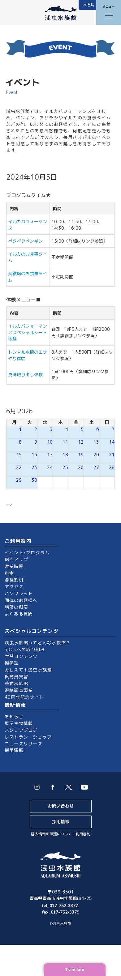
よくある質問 (19, 614)
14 (112, 442)
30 (34, 480)
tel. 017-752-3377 (60, 906)
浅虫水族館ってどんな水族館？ (38, 643)
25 (65, 467)
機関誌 (12, 663)
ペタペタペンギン (25, 241)
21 (112, 455)
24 (50, 467)
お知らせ (14, 716)
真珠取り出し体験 (25, 374)
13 (96, 442)
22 (19, 467)
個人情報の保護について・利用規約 (60, 834)
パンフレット (19, 593)
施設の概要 (16, 607)
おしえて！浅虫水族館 (28, 670)
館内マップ (16, 559)
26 (81, 467)
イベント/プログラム (27, 553)
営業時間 (14, 566)
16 (34, 455)
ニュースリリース (23, 744)
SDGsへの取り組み (25, 649)
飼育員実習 (16, 677)
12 (81, 442)
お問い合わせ (61, 806)
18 (65, 455)
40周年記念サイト (24, 697)
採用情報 (14, 750)
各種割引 (14, 580)
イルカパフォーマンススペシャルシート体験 (27, 332)
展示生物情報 (19, 723)
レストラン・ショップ (28, 737)
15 (19, 455)
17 (50, 455)
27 (96, 467)
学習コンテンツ (21, 656)
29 (19, 480)
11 (65, 442)
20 (96, 455)
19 (81, 455)
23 (34, 467)
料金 (9, 573)
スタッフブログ (21, 730)
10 (50, 442)
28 (112, 467)
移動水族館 (16, 683)
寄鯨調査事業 (19, 690)
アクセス (14, 587)
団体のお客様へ (21, 600)
